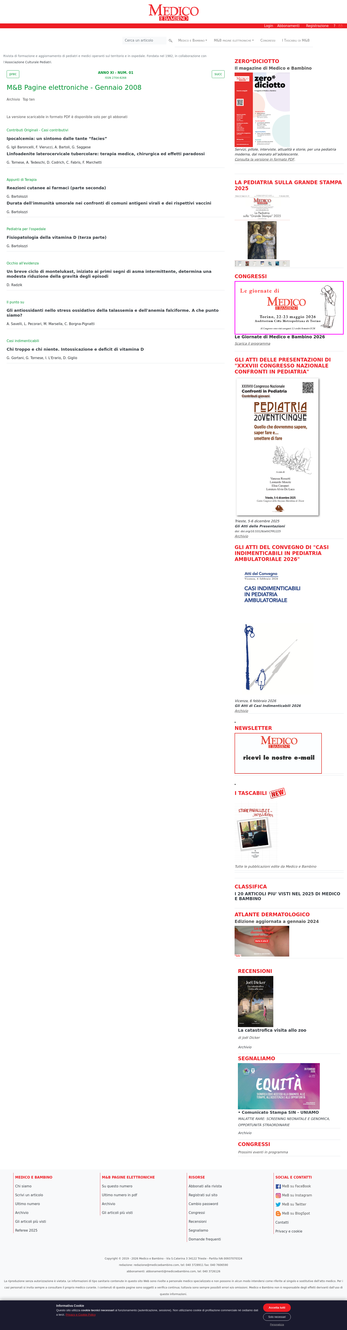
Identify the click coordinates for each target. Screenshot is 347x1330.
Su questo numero (117, 1186)
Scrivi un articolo (29, 1195)
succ (218, 74)
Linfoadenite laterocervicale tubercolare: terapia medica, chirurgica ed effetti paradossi (106, 153)
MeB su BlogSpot (293, 1213)
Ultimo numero (27, 1204)
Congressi (268, 40)
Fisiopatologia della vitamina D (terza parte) (56, 237)
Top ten (29, 99)
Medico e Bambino (191, 40)
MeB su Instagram (294, 1195)
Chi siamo (23, 1186)
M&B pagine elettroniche (232, 40)
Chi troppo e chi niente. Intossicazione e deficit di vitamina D (75, 349)
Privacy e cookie (289, 1231)
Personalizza (277, 1324)
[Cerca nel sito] (144, 41)
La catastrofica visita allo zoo (272, 1030)
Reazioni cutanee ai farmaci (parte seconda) (56, 188)
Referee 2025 (26, 1230)
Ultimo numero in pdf (119, 1195)
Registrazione (317, 26)
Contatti (282, 1223)
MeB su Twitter (291, 1204)
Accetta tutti (277, 1307)
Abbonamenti (288, 26)
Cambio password (203, 1204)
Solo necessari (277, 1317)
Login (268, 26)
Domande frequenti (205, 1239)
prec (13, 74)
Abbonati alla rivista (205, 1186)
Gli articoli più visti (30, 1222)
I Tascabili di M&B (296, 40)
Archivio (13, 99)
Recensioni (198, 1222)
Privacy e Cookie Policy (81, 1314)
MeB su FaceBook (293, 1186)
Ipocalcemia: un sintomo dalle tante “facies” (57, 138)
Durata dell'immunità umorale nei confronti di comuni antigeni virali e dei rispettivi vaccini (109, 203)
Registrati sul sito (203, 1195)
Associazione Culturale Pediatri (28, 62)
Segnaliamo (198, 1230)
